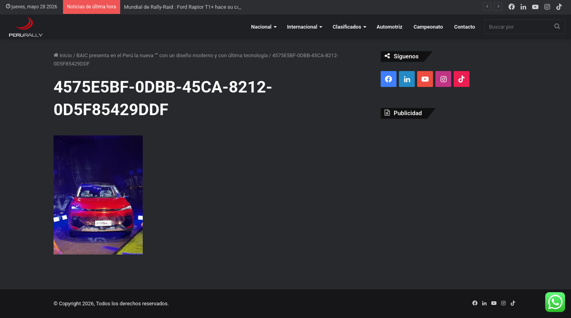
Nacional (261, 27)
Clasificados (347, 27)
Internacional (302, 27)
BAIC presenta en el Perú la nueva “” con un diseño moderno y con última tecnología (172, 55)
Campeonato (428, 27)
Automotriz (389, 27)
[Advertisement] (449, 182)
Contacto (464, 27)
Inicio (63, 55)
